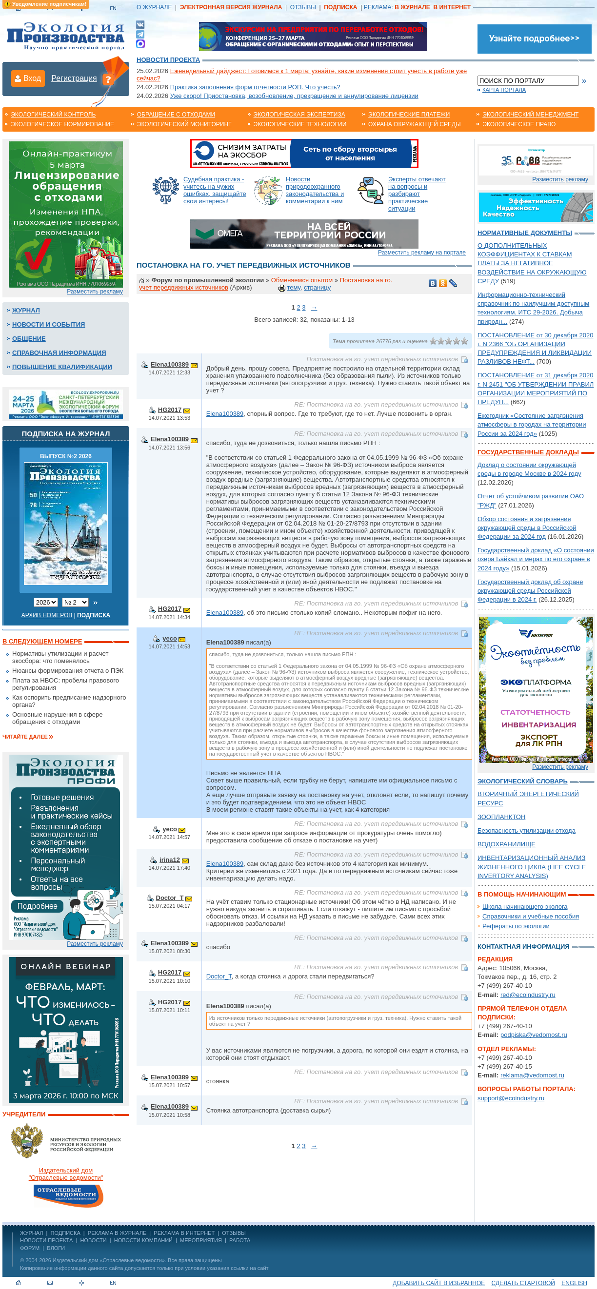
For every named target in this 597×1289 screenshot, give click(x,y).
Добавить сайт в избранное (439, 1283)
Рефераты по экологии (516, 926)
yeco (169, 638)
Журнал (26, 310)
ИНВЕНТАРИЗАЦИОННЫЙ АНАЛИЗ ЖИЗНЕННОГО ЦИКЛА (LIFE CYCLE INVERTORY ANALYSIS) (532, 866)
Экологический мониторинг (184, 124)
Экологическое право (519, 124)
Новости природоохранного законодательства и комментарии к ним (315, 190)
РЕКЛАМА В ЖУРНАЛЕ (117, 1233)
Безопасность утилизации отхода (527, 830)
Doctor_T (170, 897)
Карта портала (504, 90)
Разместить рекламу (95, 291)
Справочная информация (59, 352)
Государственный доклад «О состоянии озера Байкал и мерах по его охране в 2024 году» (536, 559)
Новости (93, 1240)
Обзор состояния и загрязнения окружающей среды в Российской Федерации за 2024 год (527, 527)
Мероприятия (201, 1240)
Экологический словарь (523, 781)
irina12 (169, 859)
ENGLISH (574, 1283)
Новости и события (48, 324)
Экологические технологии (300, 124)
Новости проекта (168, 59)
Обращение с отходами (176, 114)
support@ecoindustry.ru (511, 1098)
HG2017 (169, 409)
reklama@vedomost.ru (532, 1075)
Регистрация (74, 78)
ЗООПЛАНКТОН (501, 816)
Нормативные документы (525, 232)
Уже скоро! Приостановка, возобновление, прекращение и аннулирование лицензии (294, 95)
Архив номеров (47, 615)
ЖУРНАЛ (31, 1233)
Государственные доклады (528, 452)
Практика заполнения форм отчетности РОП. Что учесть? (255, 87)
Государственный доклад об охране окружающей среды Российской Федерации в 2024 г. (530, 590)
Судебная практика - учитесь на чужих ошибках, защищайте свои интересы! (214, 190)
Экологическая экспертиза (299, 114)
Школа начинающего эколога (525, 906)
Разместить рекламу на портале (422, 252)
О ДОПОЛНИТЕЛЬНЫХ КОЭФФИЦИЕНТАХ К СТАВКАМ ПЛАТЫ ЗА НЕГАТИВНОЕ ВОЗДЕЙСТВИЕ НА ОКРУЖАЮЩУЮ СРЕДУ (532, 263)
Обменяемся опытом (302, 280)
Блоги (56, 1248)
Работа (239, 1240)
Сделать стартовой (523, 1283)
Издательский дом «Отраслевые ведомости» (109, 1260)
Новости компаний (143, 1240)
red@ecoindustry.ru (528, 994)
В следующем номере (42, 641)
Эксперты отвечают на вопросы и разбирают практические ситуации (417, 194)
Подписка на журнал (66, 434)
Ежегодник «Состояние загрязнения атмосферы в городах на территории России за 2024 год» (532, 424)
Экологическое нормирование (62, 124)
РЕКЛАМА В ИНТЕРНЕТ (184, 1233)
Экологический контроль (53, 114)
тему (293, 287)
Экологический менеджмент (530, 114)
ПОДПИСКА (65, 1233)
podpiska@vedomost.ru (533, 1034)
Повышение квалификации (62, 367)
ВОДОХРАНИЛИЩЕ (507, 844)
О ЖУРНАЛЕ (154, 7)
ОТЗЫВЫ (303, 7)
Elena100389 (170, 364)
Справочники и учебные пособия (530, 916)
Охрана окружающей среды (414, 124)
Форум (30, 1248)
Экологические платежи (409, 114)
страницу (317, 287)
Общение (29, 338)
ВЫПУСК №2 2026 (66, 456)
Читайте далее (25, 737)
